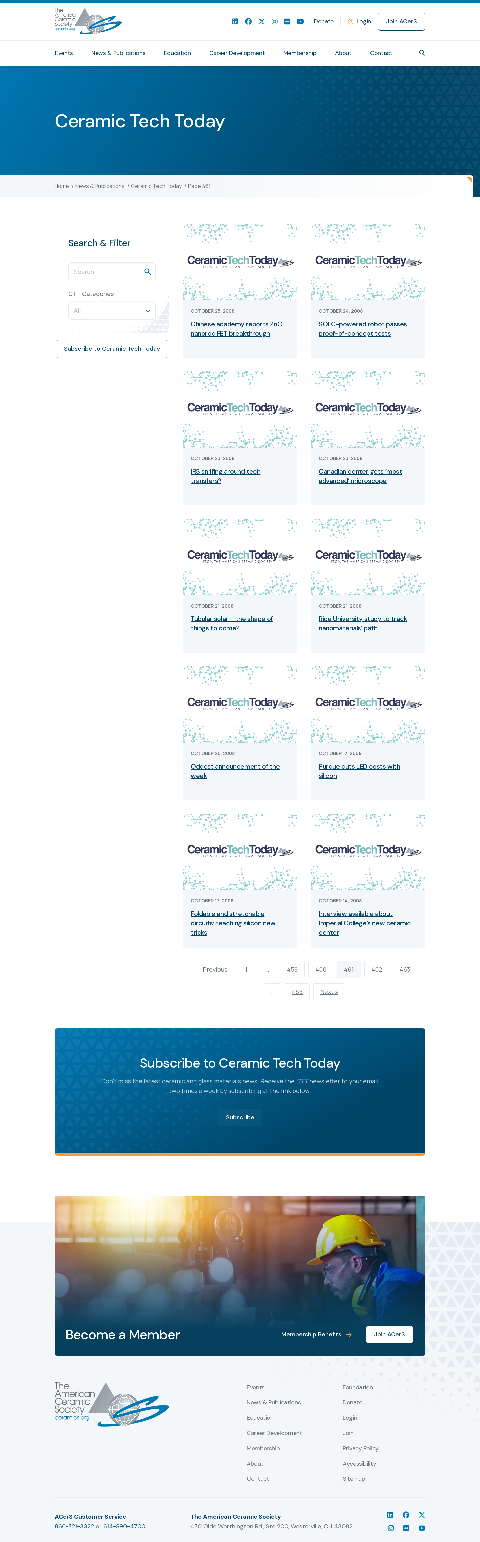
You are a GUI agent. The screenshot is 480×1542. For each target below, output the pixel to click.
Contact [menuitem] (381, 53)
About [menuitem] (343, 53)
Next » (329, 992)
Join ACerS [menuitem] (401, 21)
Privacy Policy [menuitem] (361, 1448)
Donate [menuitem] (324, 21)
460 (320, 969)
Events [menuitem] (64, 53)
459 (292, 969)
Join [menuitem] (348, 1433)
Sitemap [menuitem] (354, 1479)
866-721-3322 (74, 1526)
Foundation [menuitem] (358, 1387)
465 (297, 992)
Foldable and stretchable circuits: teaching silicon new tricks (233, 923)
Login (364, 21)
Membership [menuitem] (299, 53)
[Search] (112, 271)
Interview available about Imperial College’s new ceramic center (365, 923)
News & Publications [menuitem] (118, 53)
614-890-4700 (124, 1526)
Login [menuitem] (350, 1418)
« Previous (212, 969)
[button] (422, 52)
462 (376, 969)
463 (405, 969)
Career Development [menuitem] (237, 53)
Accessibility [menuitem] (359, 1464)
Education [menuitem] (177, 53)
